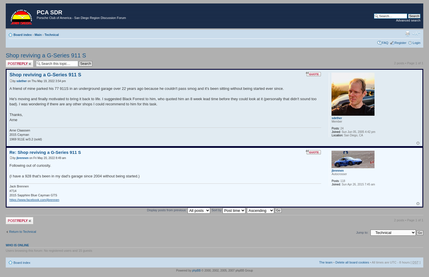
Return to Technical (22, 231)
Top (418, 143)
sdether (21, 81)
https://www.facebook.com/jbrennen (34, 200)
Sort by (228, 210)
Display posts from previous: (178, 210)
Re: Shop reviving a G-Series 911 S (45, 152)
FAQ (385, 42)
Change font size (416, 33)
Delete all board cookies (352, 262)
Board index (22, 34)
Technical (51, 34)
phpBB (196, 270)
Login (416, 42)
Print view (407, 33)
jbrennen (22, 158)
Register (400, 42)
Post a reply (19, 63)
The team (325, 262)
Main (38, 34)
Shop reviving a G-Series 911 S (46, 55)
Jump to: (362, 232)
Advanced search (408, 20)
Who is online (17, 245)
